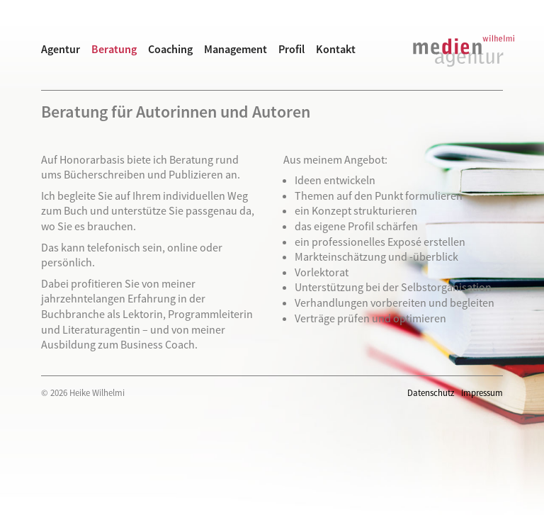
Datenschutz (430, 392)
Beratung (114, 49)
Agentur (60, 49)
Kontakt (336, 49)
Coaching (170, 49)
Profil (291, 49)
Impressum (482, 392)
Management (235, 49)
